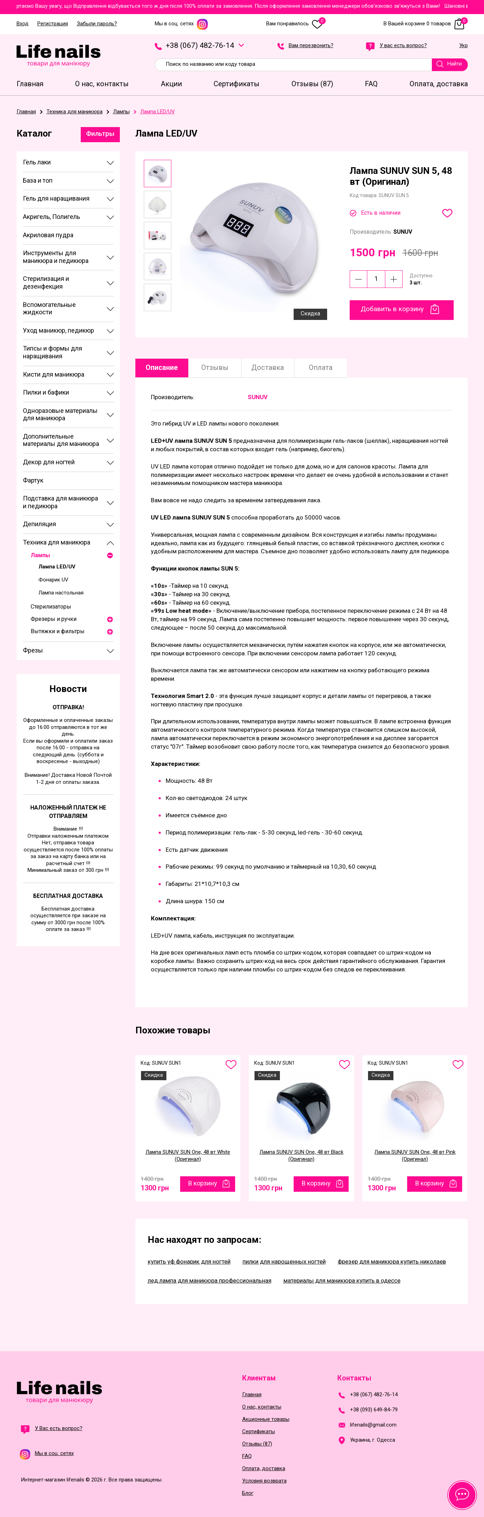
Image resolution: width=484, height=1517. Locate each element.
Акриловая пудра (48, 235)
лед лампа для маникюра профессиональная (209, 1280)
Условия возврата (264, 1481)
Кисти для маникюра (53, 374)
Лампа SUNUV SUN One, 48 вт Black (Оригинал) (301, 1155)
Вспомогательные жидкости (49, 308)
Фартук (33, 480)
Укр (463, 46)
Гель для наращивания (56, 198)
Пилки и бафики (46, 392)
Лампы (40, 555)
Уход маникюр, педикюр (58, 330)
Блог (247, 1493)
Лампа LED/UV (56, 567)
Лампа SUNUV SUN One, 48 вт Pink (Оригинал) (414, 1155)
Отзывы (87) (257, 1444)
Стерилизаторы (51, 606)
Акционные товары (265, 1419)
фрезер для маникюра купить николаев (392, 1261)
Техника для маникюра (56, 542)
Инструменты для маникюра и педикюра (55, 256)
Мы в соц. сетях (181, 23)
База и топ (38, 180)
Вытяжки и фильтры (58, 631)
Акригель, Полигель (51, 216)
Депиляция (39, 524)
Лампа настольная (61, 593)
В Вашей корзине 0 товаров (426, 23)
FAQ (247, 1456)
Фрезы (33, 650)
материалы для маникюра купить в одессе (341, 1280)
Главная (252, 1394)
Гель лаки (37, 162)
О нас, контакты (261, 1407)
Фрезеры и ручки (53, 619)
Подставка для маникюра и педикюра (60, 502)
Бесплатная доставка (68, 896)
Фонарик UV (53, 580)
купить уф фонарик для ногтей (189, 1261)
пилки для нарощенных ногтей (284, 1261)
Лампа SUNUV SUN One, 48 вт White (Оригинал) (188, 1155)
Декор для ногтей (49, 462)
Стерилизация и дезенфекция (46, 282)
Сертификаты (258, 1431)
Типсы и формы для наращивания (52, 352)
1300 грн (155, 1186)
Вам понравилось (296, 23)
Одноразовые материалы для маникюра (60, 414)
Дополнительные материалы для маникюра (61, 440)
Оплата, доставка (263, 1468)
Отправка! (68, 707)
